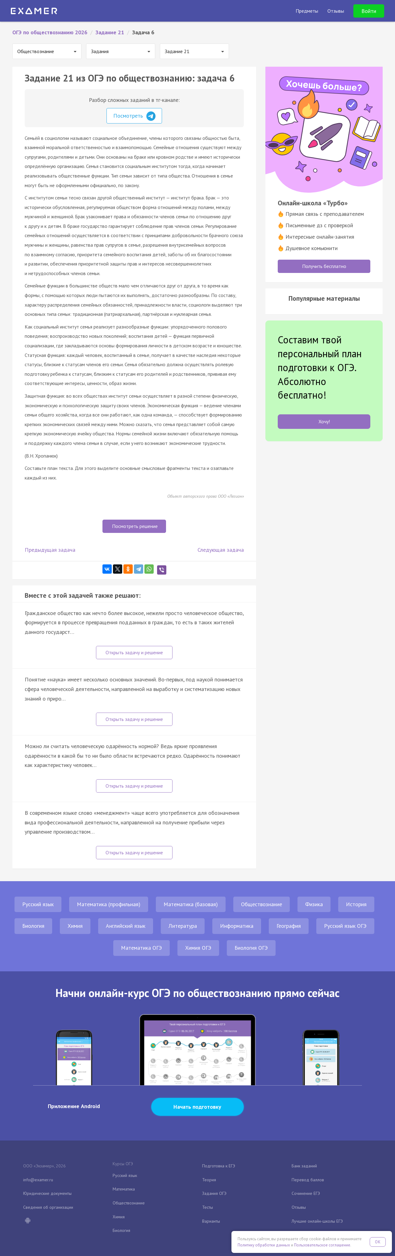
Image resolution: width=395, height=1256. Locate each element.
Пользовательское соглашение (322, 1245)
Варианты (211, 1221)
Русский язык (38, 904)
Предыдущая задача (50, 549)
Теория (209, 1180)
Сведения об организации (48, 1207)
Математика (124, 1189)
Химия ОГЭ (198, 947)
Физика (314, 904)
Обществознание (261, 904)
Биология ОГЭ (251, 947)
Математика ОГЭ (141, 947)
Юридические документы (47, 1193)
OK (377, 1242)
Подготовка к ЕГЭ (218, 1166)
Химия (75, 925)
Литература (182, 925)
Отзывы (299, 1207)
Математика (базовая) (191, 904)
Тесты (207, 1207)
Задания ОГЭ (214, 1193)
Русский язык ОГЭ (345, 925)
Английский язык (125, 925)
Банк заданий (304, 1166)
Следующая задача (221, 549)
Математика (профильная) (108, 904)
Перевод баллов (308, 1180)
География (288, 925)
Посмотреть (134, 116)
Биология (33, 925)
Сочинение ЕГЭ (306, 1193)
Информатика (236, 925)
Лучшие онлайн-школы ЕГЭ (317, 1221)
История (356, 904)
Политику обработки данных (264, 1245)
